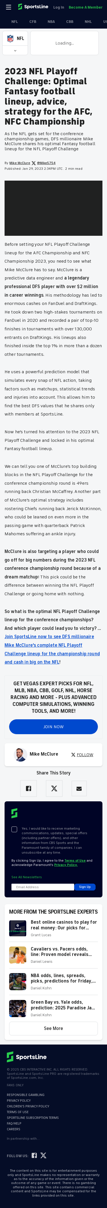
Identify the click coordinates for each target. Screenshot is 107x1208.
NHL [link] (85, 21)
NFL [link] (11, 21)
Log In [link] (58, 7)
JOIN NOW (53, 727)
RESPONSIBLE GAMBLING (26, 1095)
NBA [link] (48, 21)
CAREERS (13, 1129)
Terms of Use (75, 860)
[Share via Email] (79, 789)
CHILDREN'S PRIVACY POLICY (28, 1106)
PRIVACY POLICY (19, 1101)
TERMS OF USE (18, 1112)
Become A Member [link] (85, 7)
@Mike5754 (43, 163)
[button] (15, 38)
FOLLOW (82, 755)
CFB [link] (29, 21)
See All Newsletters (26, 877)
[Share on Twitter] (54, 788)
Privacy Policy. (66, 865)
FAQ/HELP (14, 1123)
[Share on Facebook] (28, 788)
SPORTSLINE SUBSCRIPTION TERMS (33, 1118)
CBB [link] (66, 21)
